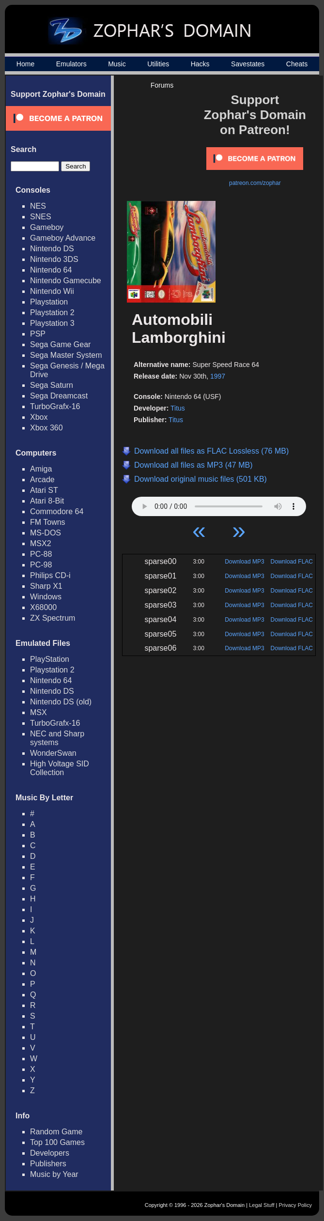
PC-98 (41, 565)
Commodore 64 (56, 511)
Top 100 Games (57, 1142)
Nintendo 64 (51, 270)
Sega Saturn (51, 385)
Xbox (38, 417)
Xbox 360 (46, 428)
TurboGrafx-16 (55, 406)
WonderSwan (53, 753)
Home (25, 64)
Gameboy (46, 227)
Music (117, 64)
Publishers (48, 1164)
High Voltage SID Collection (59, 768)
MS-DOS (45, 533)
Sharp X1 (46, 586)
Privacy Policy (295, 1205)
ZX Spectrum (52, 618)
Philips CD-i (50, 575)
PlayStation (49, 659)
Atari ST (44, 490)
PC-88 (41, 554)
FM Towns (47, 522)
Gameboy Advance (62, 238)
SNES (40, 217)
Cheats (297, 64)
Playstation (49, 302)
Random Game (56, 1132)
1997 (217, 376)
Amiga (41, 469)
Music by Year (54, 1174)
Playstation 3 (52, 323)
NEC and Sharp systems (57, 738)
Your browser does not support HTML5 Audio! (219, 504)
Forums (162, 85)
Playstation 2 (52, 312)
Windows (46, 597)
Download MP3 (244, 561)
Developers (49, 1153)
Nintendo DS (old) (61, 702)
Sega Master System (66, 355)
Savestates (247, 64)
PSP (38, 334)
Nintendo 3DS (54, 259)
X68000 (43, 607)
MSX (38, 712)
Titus (177, 408)
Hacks (200, 64)
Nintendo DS (52, 248)
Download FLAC (292, 561)
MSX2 (40, 543)
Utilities (158, 64)
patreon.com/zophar (255, 183)
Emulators (71, 64)
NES (38, 206)
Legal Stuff (261, 1205)
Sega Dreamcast (59, 396)
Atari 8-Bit (47, 501)
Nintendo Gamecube (65, 280)
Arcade (42, 479)
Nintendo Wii (52, 291)
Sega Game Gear (60, 344)
